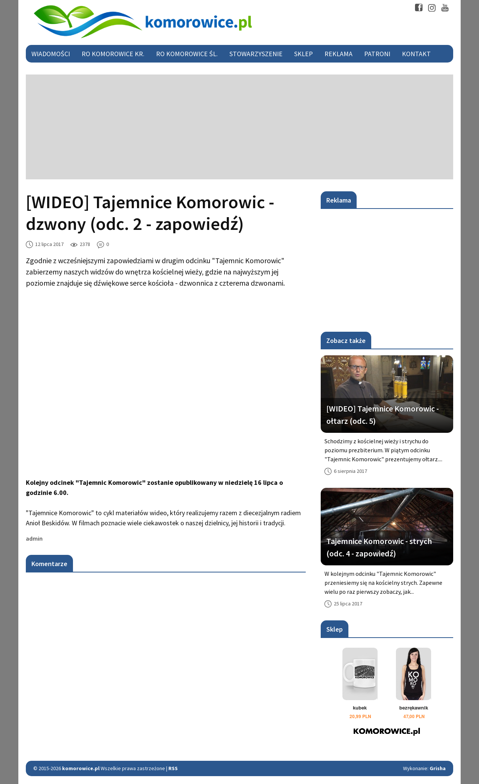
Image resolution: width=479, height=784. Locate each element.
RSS (173, 768)
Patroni (377, 53)
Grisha (438, 768)
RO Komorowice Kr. (113, 53)
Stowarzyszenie (256, 53)
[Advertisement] (239, 127)
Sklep (303, 53)
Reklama (338, 53)
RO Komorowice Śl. (187, 53)
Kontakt (416, 53)
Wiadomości (50, 53)
